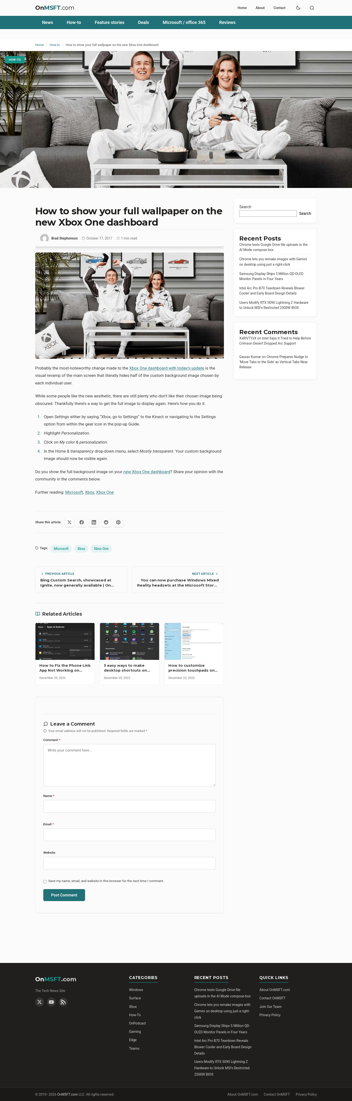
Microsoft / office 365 (184, 22)
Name (49, 796)
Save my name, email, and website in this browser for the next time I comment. (106, 881)
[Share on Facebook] (81, 522)
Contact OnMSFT (272, 998)
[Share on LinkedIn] (94, 522)
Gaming (135, 1032)
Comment (51, 740)
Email (48, 824)
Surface (135, 998)
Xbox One (105, 492)
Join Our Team (270, 1007)
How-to (74, 22)
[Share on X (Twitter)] (69, 522)
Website (49, 852)
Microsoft (74, 492)
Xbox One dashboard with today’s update (166, 368)
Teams (134, 1048)
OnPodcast (137, 1023)
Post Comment (64, 895)
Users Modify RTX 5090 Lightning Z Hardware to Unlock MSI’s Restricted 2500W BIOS (222, 1068)
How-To (135, 1015)
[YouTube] (51, 1002)
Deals (143, 22)
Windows (136, 990)
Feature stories (109, 22)
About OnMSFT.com (274, 990)
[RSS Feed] (63, 1002)
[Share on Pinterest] (118, 522)
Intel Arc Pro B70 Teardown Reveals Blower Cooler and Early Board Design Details (223, 1047)
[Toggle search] (312, 8)
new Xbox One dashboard (146, 471)
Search (245, 207)
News (47, 22)
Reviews (227, 22)
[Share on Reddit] (106, 522)
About (260, 8)
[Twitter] (39, 1002)
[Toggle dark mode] (298, 8)
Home (242, 8)
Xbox (89, 492)
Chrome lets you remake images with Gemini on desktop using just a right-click (222, 1011)
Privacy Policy (269, 1015)
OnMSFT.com (67, 1094)
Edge (133, 1040)
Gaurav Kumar (250, 357)
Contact (280, 8)
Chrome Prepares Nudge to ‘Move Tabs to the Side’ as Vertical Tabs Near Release (273, 362)
